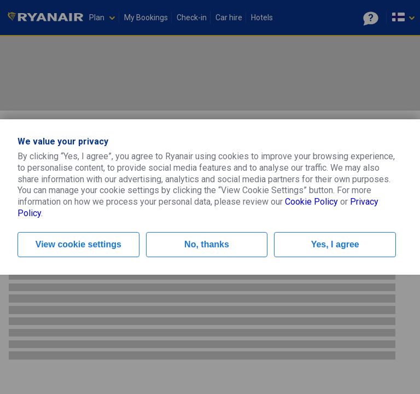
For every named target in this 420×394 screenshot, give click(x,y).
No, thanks (206, 244)
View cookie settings (78, 244)
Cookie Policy (311, 201)
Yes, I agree (335, 244)
